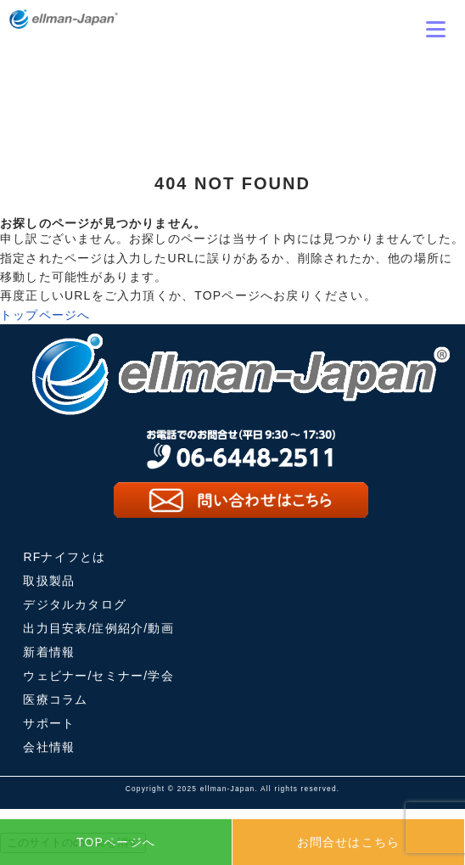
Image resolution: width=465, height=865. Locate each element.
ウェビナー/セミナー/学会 (98, 675)
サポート (49, 723)
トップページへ (45, 315)
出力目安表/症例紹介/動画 (98, 628)
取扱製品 (49, 580)
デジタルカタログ (74, 604)
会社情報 (49, 747)
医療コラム (55, 699)
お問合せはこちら (349, 842)
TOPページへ (115, 842)
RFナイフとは (64, 557)
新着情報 (49, 652)
